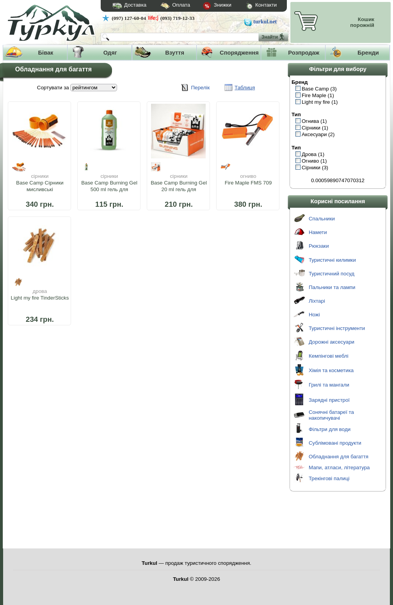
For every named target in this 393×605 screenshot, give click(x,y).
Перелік (200, 87)
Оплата (168, 6)
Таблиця (245, 87)
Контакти (254, 6)
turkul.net (265, 22)
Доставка (126, 6)
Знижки (210, 6)
